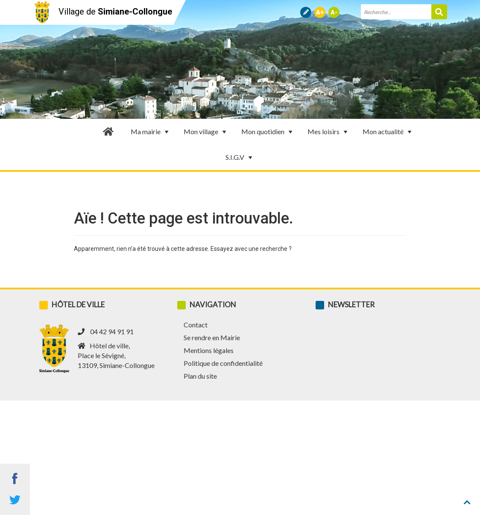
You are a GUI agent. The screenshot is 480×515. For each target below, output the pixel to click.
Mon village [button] (206, 131)
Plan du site (200, 376)
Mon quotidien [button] (268, 131)
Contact (196, 325)
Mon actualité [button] (388, 131)
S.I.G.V (240, 157)
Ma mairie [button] (151, 131)
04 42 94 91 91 (112, 331)
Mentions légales (209, 350)
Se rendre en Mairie (212, 337)
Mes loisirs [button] (328, 131)
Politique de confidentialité (223, 363)
